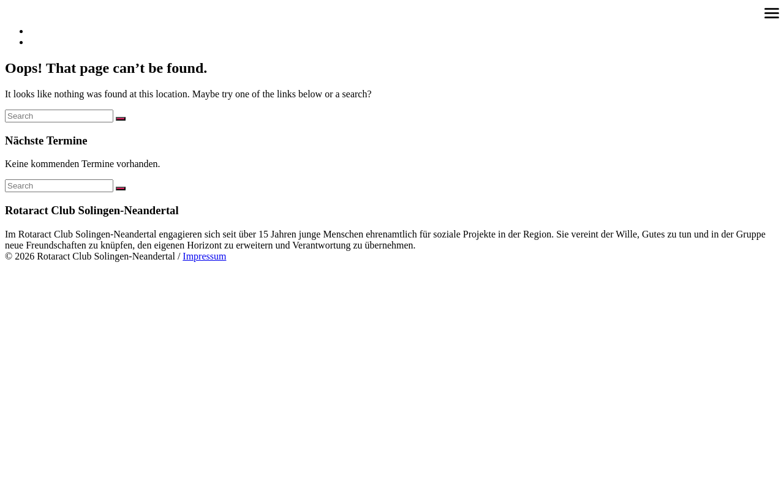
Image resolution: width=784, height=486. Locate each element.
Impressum (204, 256)
